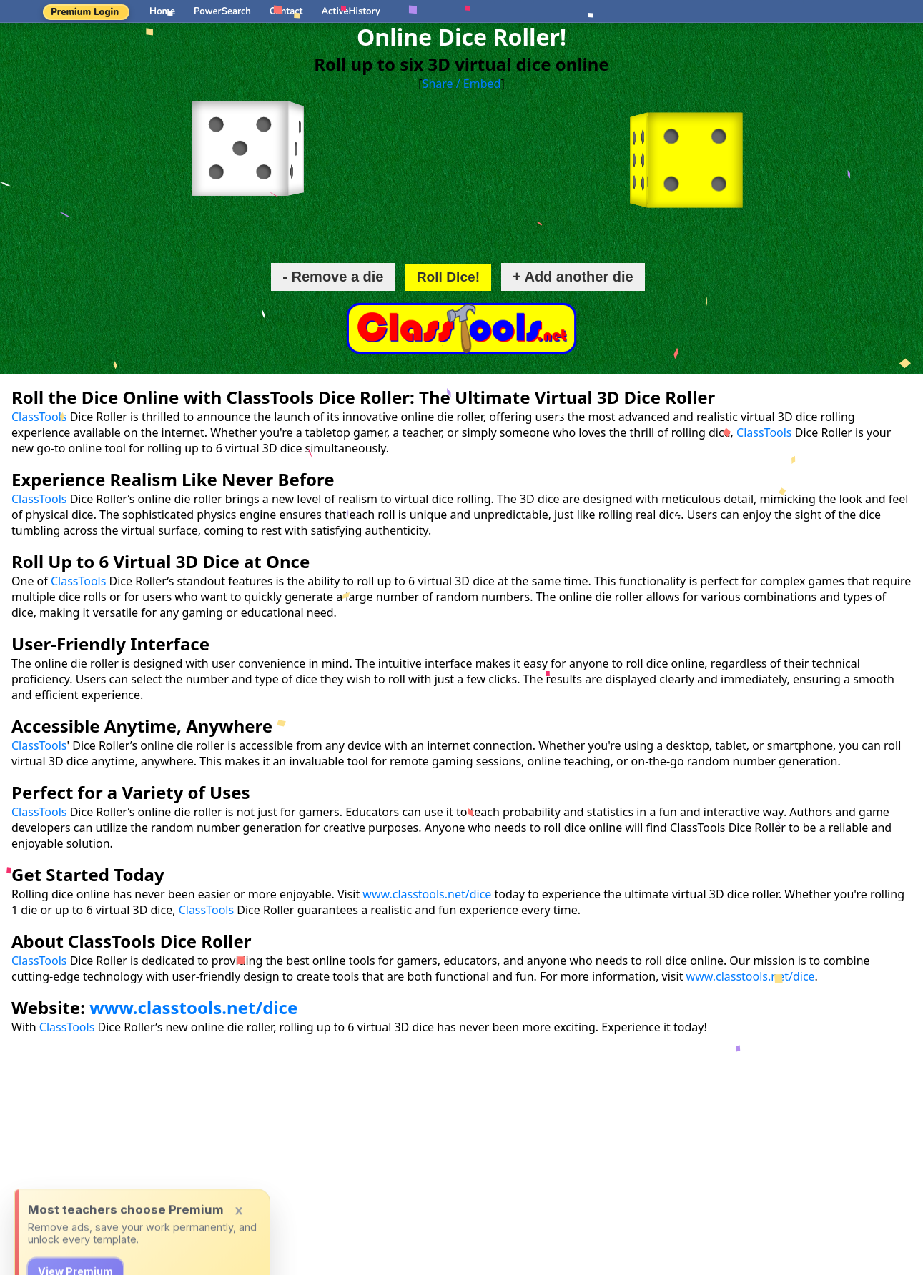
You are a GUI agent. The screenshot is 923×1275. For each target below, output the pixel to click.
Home (162, 11)
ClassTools (38, 417)
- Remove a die (332, 276)
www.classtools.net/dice (426, 894)
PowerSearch (222, 11)
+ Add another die (573, 276)
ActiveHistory (351, 11)
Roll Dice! (448, 276)
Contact (286, 11)
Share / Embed (462, 83)
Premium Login (85, 12)
